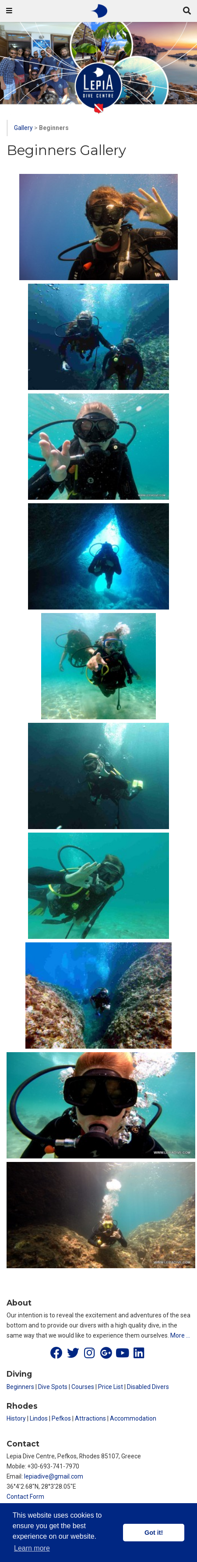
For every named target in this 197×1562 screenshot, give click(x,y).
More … (180, 1335)
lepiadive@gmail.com (53, 1476)
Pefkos (61, 1418)
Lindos (39, 1418)
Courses (82, 1386)
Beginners (20, 1386)
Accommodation (133, 1418)
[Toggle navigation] (9, 11)
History (16, 1418)
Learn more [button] (32, 1548)
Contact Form (25, 1496)
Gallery (23, 127)
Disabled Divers (148, 1386)
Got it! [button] (153, 1532)
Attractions (90, 1418)
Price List (110, 1386)
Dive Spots (52, 1386)
